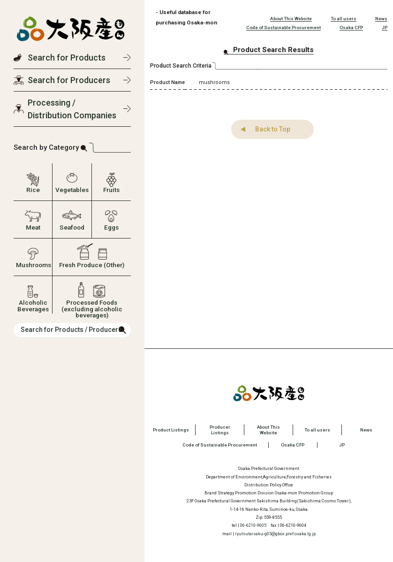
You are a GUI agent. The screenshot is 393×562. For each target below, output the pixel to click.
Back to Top (269, 129)
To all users (343, 18)
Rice (33, 189)
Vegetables (72, 189)
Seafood (72, 227)
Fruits (111, 189)
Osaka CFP (351, 27)
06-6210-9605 (253, 525)
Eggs (111, 227)
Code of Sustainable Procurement (283, 27)
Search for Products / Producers (71, 329)
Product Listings (171, 429)
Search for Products (67, 57)
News (381, 18)
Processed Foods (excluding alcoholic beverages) (91, 305)
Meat (33, 227)
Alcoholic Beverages (33, 305)
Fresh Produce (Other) (91, 265)
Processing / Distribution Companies (72, 109)
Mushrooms (33, 265)
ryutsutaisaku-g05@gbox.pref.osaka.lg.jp (275, 533)
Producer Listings (220, 429)
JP (384, 27)
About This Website (291, 18)
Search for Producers (69, 80)
